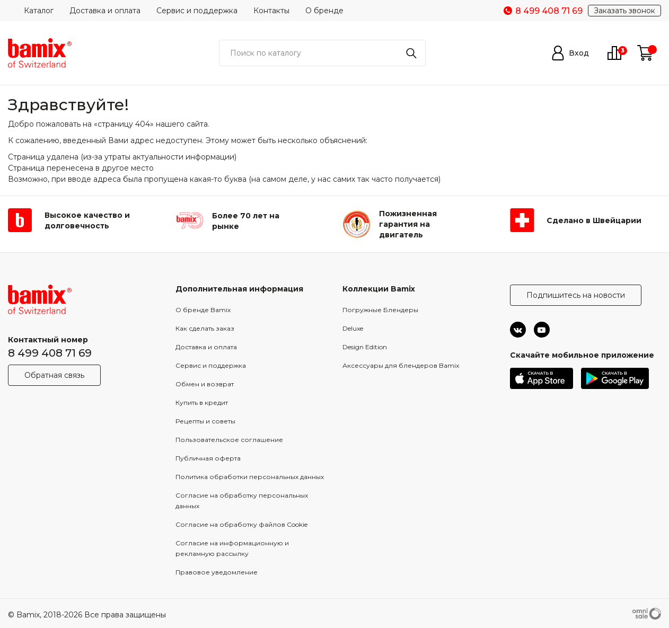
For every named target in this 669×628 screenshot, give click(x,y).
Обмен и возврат (204, 384)
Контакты (271, 10)
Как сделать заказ (204, 328)
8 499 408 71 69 (50, 353)
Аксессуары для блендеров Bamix (400, 365)
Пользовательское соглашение (229, 440)
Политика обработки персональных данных (249, 477)
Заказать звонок (624, 10)
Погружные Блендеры (380, 310)
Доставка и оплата (104, 10)
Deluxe (352, 328)
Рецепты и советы (205, 421)
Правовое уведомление (216, 572)
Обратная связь (54, 375)
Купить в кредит (201, 402)
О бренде (324, 10)
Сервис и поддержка (196, 10)
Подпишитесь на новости (575, 295)
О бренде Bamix (203, 310)
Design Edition (364, 347)
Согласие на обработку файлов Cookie (241, 524)
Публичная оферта (208, 458)
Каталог (39, 10)
